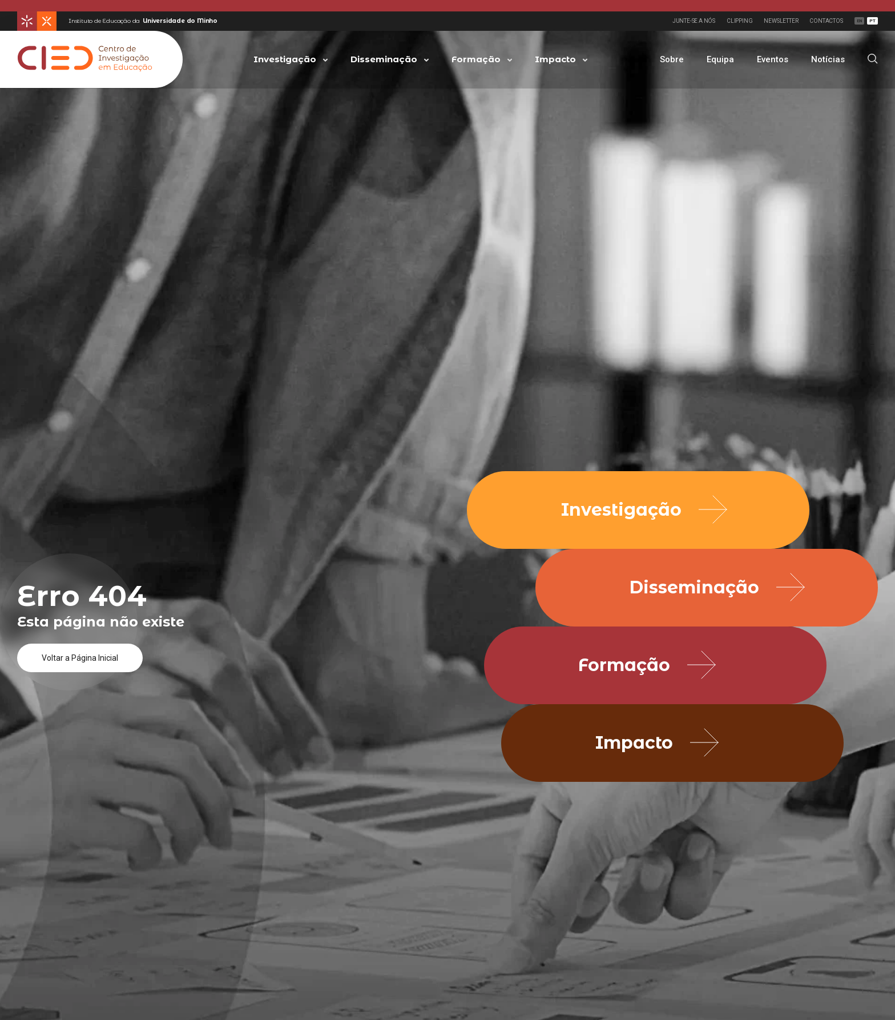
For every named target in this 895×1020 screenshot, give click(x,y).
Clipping (739, 21)
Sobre (672, 59)
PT (872, 20)
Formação (476, 59)
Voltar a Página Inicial (80, 657)
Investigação (284, 59)
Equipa (720, 59)
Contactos (825, 21)
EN (859, 20)
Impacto (555, 59)
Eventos (772, 59)
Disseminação (383, 59)
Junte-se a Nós (693, 21)
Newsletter (781, 21)
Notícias (828, 59)
